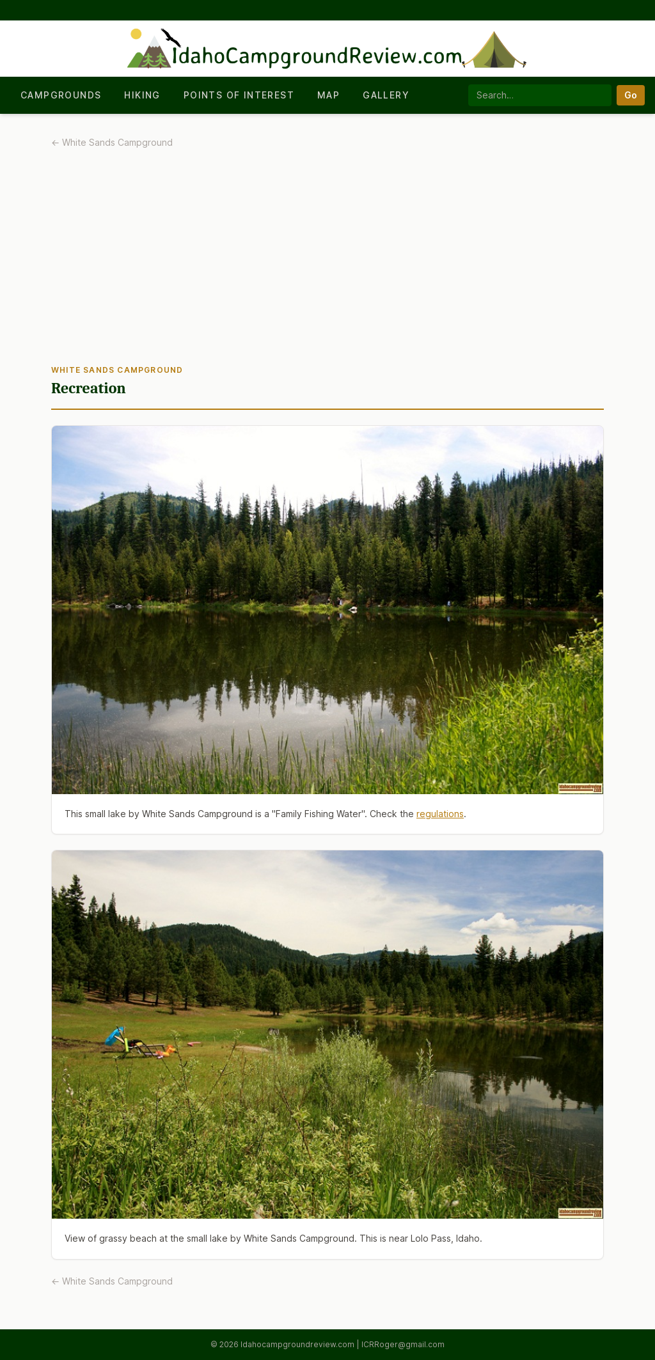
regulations (440, 813)
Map (328, 95)
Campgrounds (60, 95)
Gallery (386, 95)
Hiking (142, 95)
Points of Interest (239, 95)
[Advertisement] (327, 260)
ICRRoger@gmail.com (403, 1344)
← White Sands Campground (112, 142)
